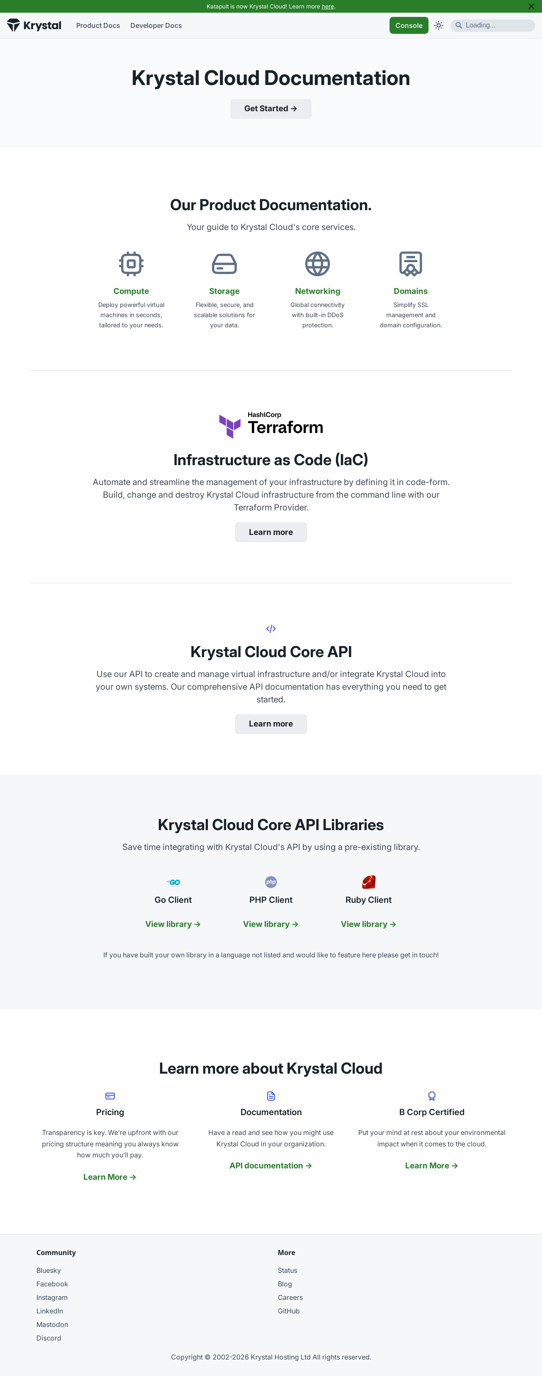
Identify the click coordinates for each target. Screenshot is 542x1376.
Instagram (52, 1297)
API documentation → (271, 1165)
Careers (290, 1297)
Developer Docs (156, 25)
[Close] (531, 6)
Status (287, 1270)
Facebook (52, 1284)
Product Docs (98, 25)
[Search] (493, 25)
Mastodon (52, 1324)
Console (409, 25)
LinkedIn (49, 1311)
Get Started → (271, 108)
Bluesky (48, 1270)
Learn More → (110, 1177)
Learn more (271, 532)
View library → (173, 924)
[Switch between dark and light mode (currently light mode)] (438, 25)
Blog (285, 1284)
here (328, 6)
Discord (48, 1338)
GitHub (289, 1311)
